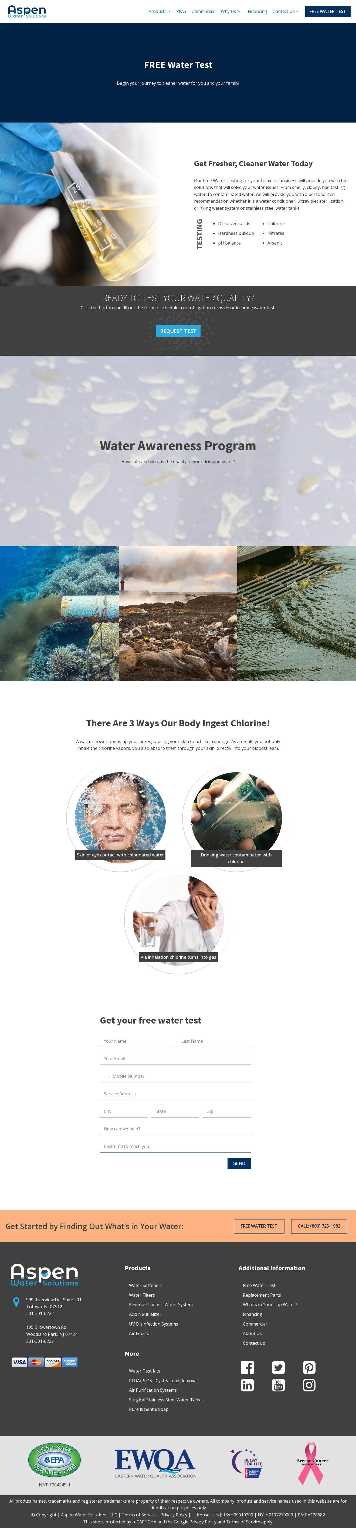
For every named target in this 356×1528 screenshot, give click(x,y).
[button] (160, 11)
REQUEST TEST (178, 331)
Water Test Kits (144, 1371)
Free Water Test (259, 1285)
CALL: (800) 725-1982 (319, 1226)
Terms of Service (243, 1522)
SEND (239, 1163)
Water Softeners (145, 1285)
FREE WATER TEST (328, 11)
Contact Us (254, 1343)
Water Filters (142, 1295)
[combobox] (105, 1076)
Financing (252, 1314)
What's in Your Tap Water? (270, 1304)
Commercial (255, 1324)
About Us (252, 1333)
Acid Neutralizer (145, 1314)
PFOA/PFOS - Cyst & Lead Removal (163, 1381)
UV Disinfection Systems (153, 1324)
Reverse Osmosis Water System (161, 1304)
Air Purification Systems (153, 1390)
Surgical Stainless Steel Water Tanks (166, 1400)
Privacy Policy (202, 1522)
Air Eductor (140, 1333)
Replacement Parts (262, 1295)
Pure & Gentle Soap (148, 1409)
